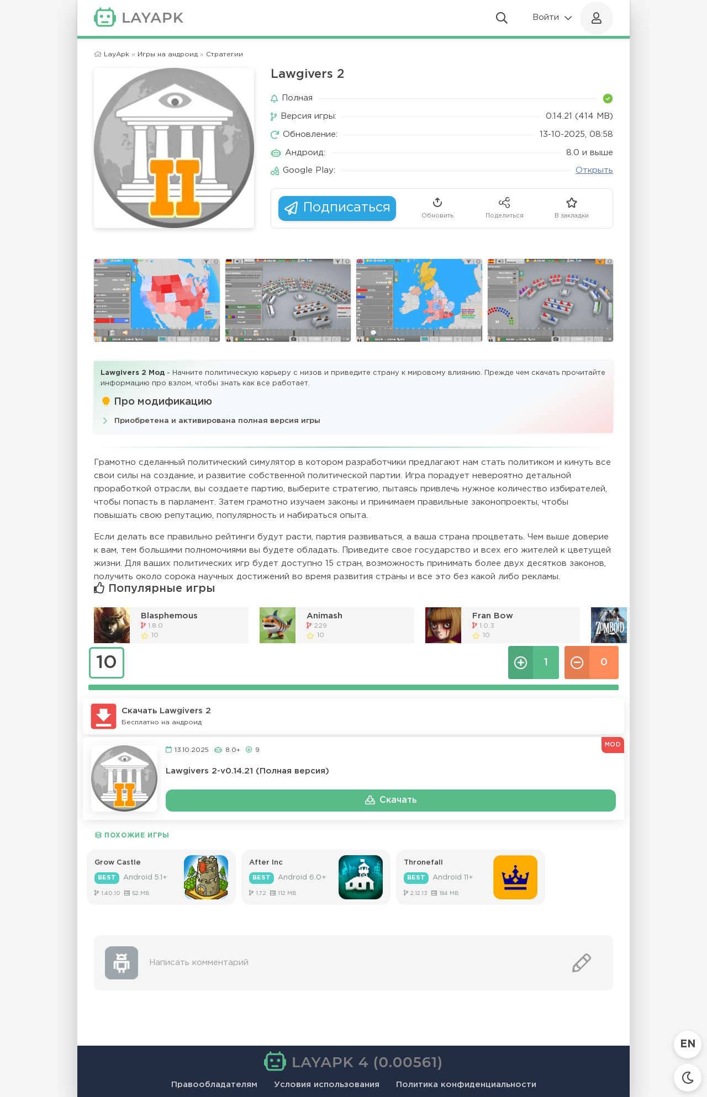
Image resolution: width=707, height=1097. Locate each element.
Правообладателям (214, 1084)
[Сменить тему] (687, 1077)
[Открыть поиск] (502, 18)
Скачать (391, 800)
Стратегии (224, 54)
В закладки (572, 207)
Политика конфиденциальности (466, 1084)
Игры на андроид (168, 54)
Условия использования (326, 1084)
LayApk (116, 54)
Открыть (594, 170)
